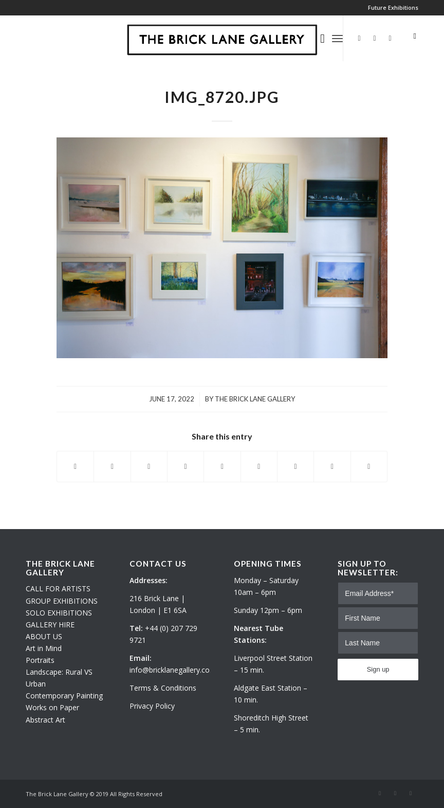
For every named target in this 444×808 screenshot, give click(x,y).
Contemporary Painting (64, 695)
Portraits (40, 660)
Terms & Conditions (163, 688)
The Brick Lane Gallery (255, 399)
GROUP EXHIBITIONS (62, 601)
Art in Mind (44, 648)
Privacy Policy (152, 706)
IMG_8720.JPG (222, 96)
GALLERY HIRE (50, 624)
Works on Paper (52, 707)
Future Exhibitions (393, 7)
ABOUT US (44, 636)
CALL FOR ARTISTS (58, 588)
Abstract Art (45, 720)
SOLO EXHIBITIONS (59, 613)
